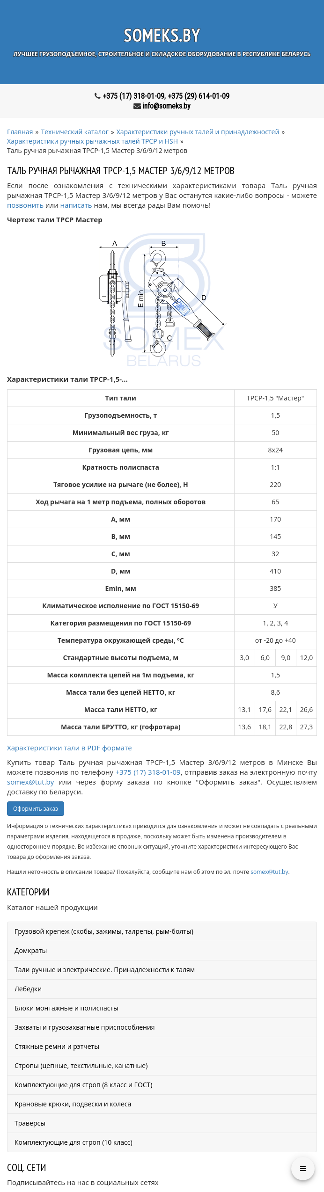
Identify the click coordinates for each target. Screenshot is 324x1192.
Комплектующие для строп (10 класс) (74, 1142)
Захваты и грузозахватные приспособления (85, 1027)
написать (76, 205)
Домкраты (31, 950)
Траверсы (30, 1123)
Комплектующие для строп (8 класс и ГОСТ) (83, 1084)
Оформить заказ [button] (35, 809)
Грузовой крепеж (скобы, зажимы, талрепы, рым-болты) (104, 931)
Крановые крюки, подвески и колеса (73, 1103)
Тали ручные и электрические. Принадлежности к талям (105, 969)
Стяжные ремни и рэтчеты (57, 1046)
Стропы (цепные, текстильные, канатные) (81, 1065)
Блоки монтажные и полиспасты (66, 1007)
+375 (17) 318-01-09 (133, 96)
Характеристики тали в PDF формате (69, 747)
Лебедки (28, 988)
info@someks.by (167, 106)
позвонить (25, 205)
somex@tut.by (30, 781)
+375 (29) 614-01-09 (198, 96)
